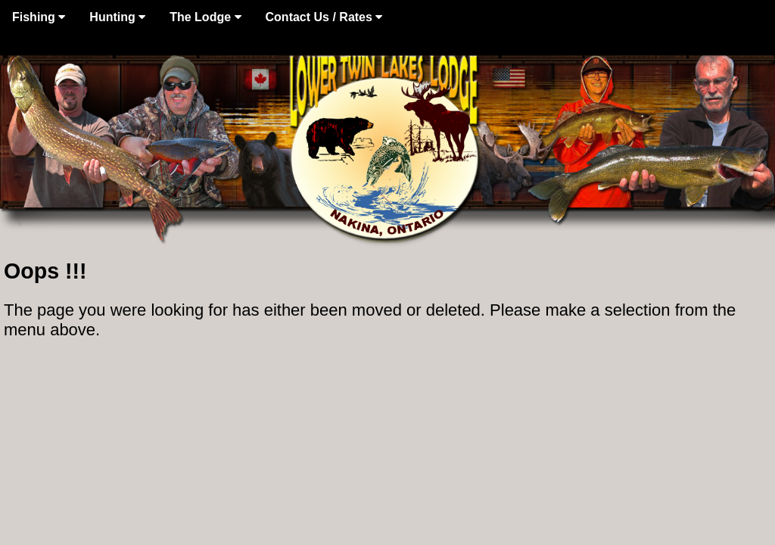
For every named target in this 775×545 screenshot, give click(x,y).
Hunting (117, 17)
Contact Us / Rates (324, 17)
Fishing (38, 17)
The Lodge (205, 17)
